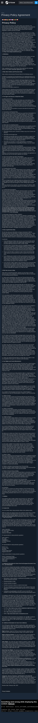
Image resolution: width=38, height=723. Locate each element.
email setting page (14, 212)
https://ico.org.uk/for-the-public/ (15, 610)
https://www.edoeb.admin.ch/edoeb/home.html (17, 613)
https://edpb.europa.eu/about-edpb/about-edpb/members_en (22, 608)
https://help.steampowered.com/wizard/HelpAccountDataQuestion (17, 658)
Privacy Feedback (6, 691)
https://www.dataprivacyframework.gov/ (13, 51)
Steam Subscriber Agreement (15, 69)
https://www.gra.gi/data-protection (13, 611)
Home (2, 12)
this (29, 389)
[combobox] (27, 2)
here (3, 183)
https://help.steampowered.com (9, 379)
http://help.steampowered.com (9, 516)
